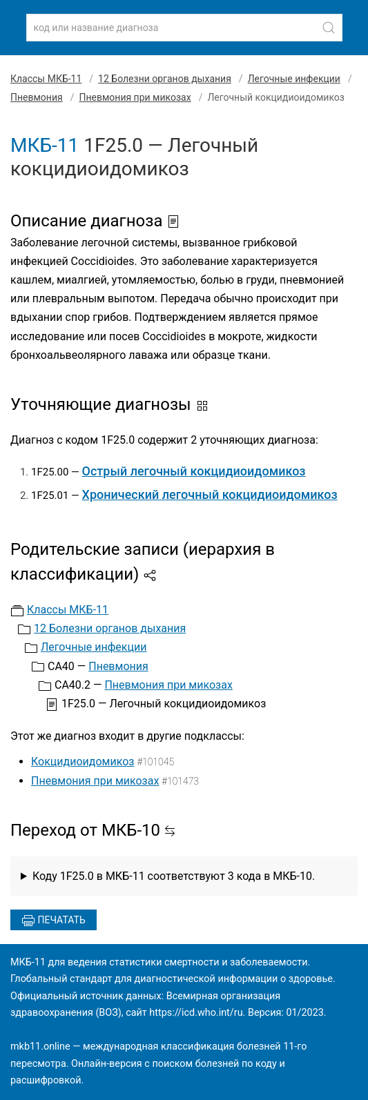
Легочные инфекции (294, 78)
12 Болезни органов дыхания (164, 78)
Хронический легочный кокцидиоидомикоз (210, 494)
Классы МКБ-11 (45, 78)
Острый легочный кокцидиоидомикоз (194, 471)
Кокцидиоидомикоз (82, 761)
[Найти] (328, 27)
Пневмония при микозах (135, 97)
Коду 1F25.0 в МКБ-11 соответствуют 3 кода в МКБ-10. (173, 876)
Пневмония (36, 97)
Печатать (53, 920)
